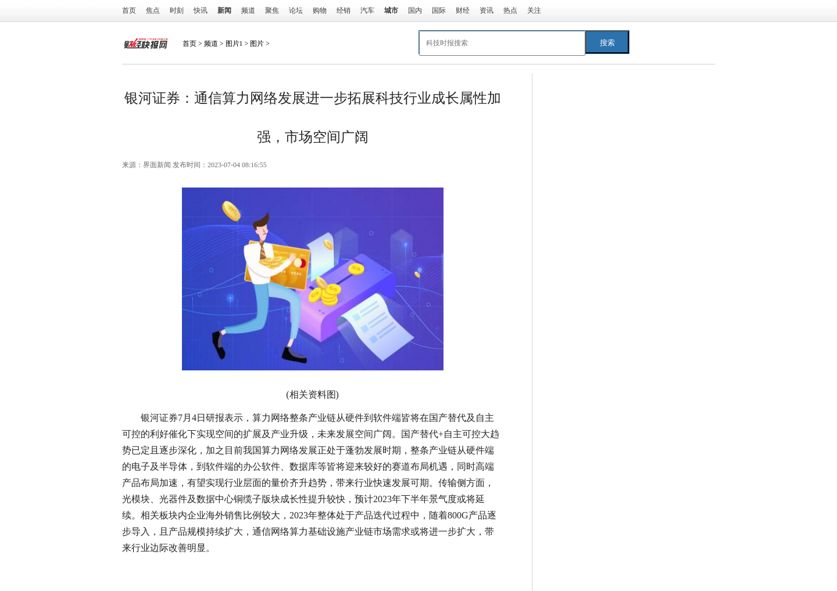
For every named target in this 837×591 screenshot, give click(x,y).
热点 (510, 10)
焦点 (153, 10)
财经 (463, 10)
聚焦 (272, 10)
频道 (248, 10)
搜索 (607, 42)
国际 (439, 10)
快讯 (201, 10)
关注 (534, 10)
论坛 (296, 10)
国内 (415, 10)
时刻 (177, 10)
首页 (129, 10)
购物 (320, 10)
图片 (257, 43)
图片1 (234, 43)
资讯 (486, 10)
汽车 (367, 10)
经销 (343, 10)
